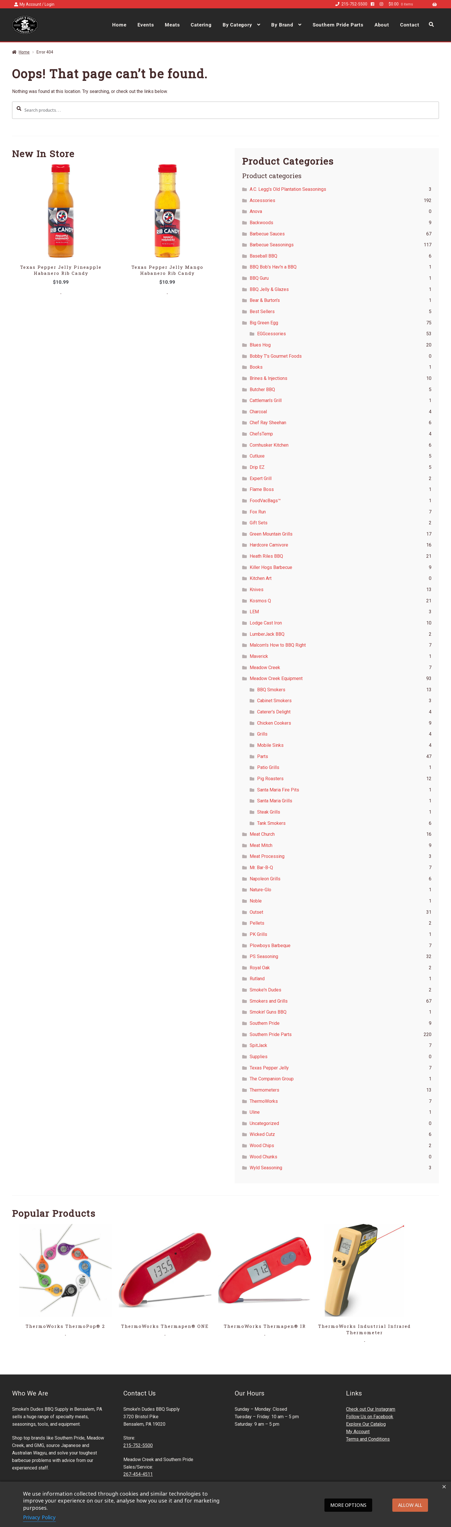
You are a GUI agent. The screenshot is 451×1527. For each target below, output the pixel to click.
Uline (255, 1112)
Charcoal (258, 411)
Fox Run (258, 512)
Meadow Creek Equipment (276, 678)
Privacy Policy (39, 1517)
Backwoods (261, 222)
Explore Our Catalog (366, 1424)
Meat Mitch (261, 845)
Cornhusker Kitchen (269, 445)
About (381, 25)
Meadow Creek (265, 667)
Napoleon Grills (265, 878)
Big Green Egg (264, 322)
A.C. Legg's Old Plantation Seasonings (288, 189)
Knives (256, 589)
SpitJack (258, 1045)
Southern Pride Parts (338, 25)
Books (256, 367)
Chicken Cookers (274, 723)
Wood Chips (262, 1145)
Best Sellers (262, 311)
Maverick (259, 656)
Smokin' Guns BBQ (268, 1012)
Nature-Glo (260, 889)
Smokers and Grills (269, 1001)
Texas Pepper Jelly (269, 1068)
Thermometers (264, 1090)
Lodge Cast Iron (266, 623)
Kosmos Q (260, 600)
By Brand (282, 25)
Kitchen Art (261, 578)
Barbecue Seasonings (272, 244)
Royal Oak (260, 967)
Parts (262, 756)
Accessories (262, 200)
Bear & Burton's (265, 300)
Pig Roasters (270, 778)
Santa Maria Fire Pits (278, 790)
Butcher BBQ (262, 389)
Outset (256, 912)
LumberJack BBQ (267, 634)
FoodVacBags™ (265, 500)
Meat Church (262, 834)
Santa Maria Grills (274, 801)
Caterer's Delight (274, 712)
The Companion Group (272, 1079)
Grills (262, 734)
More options (348, 1505)
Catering (201, 25)
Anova (256, 211)
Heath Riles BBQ (266, 556)
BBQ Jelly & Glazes (269, 289)
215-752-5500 (350, 4)
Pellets (257, 923)
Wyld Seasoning (266, 1167)
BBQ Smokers (271, 689)
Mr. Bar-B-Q (261, 867)
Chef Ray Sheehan (268, 422)
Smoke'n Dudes (265, 990)
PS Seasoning (264, 956)
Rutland (257, 978)
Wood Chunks (263, 1156)
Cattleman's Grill (266, 400)
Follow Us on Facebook (369, 1416)
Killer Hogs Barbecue (271, 567)
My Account (358, 1431)
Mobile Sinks (270, 745)
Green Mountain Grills (271, 534)
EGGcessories (271, 333)
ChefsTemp (261, 434)
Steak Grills (268, 812)
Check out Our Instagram (370, 1409)
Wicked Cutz (262, 1134)
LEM (254, 611)
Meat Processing (267, 856)
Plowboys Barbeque (270, 945)
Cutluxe (257, 456)
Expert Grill (261, 478)
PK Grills (258, 934)
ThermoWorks (264, 1101)
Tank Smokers (271, 823)
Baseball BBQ (263, 256)
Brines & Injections (268, 378)
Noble (256, 901)
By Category (237, 25)
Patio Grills (268, 767)
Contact (409, 25)
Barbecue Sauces (267, 234)
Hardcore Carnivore (269, 545)
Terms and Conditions (368, 1439)
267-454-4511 (138, 1474)
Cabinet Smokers (274, 700)
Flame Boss (262, 489)
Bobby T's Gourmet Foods (276, 356)
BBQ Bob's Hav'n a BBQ (273, 267)
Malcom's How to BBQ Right (278, 645)
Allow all (410, 1505)
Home (119, 25)
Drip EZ (257, 467)
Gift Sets (258, 522)
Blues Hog (260, 345)
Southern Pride (265, 1023)
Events (145, 25)
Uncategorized (264, 1123)
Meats (172, 25)
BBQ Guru (259, 278)
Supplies (258, 1056)
